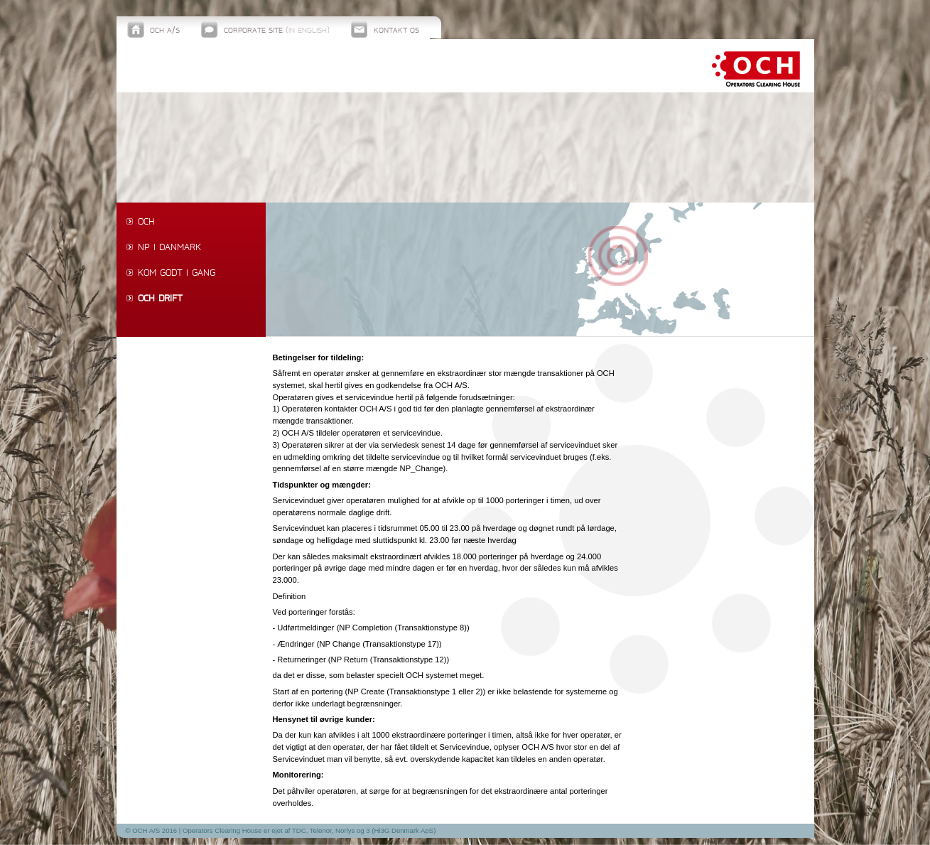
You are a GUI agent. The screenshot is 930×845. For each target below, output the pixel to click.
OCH (146, 222)
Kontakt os (396, 31)
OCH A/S (165, 31)
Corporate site (277, 31)
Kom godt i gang (176, 274)
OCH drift (160, 299)
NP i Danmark (169, 248)
